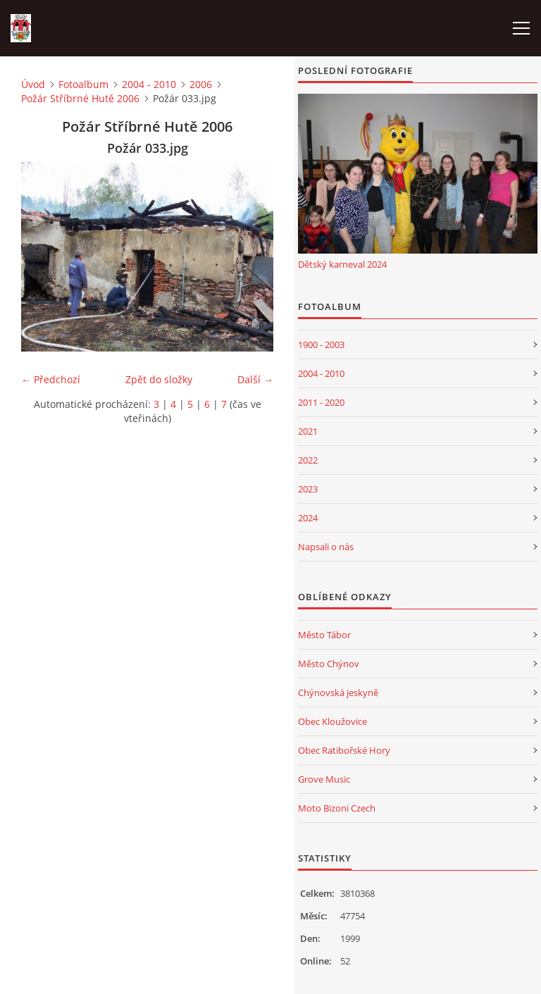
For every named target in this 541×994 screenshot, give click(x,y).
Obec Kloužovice (332, 721)
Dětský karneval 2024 (342, 264)
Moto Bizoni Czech (336, 808)
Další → (255, 379)
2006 (200, 84)
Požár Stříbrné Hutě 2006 (80, 98)
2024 (308, 517)
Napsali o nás (326, 546)
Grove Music (324, 779)
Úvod (33, 84)
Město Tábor (324, 634)
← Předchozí (50, 379)
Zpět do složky (158, 379)
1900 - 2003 (321, 344)
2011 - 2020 (321, 402)
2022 (308, 460)
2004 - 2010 (149, 84)
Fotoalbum (83, 84)
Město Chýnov (328, 663)
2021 (308, 431)
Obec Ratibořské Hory (344, 750)
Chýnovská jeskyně (338, 692)
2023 (308, 489)
